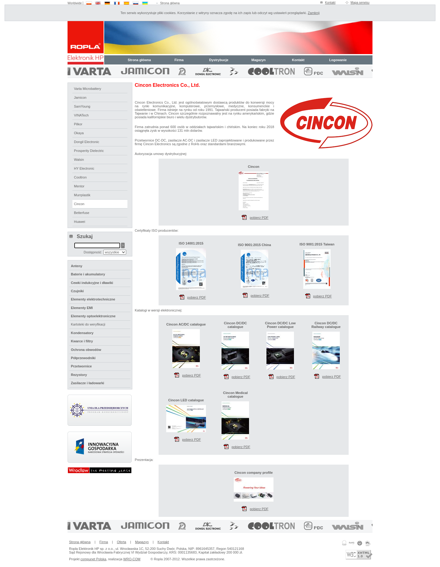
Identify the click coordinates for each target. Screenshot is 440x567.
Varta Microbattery (87, 88)
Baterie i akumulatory (88, 274)
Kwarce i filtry (82, 341)
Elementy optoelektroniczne (93, 316)
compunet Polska (93, 559)
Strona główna (170, 3)
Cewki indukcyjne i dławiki (92, 283)
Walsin (79, 159)
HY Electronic (84, 168)
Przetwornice (81, 366)
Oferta (121, 542)
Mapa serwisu (359, 2)
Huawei (79, 221)
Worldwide (75, 3)
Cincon (79, 204)
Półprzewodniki (83, 358)
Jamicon (80, 97)
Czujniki (77, 291)
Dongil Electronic (86, 142)
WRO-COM (131, 559)
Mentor (79, 186)
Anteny (76, 266)
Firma (179, 60)
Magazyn (258, 60)
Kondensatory (82, 333)
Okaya (79, 133)
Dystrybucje (219, 60)
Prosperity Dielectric (89, 151)
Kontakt (330, 2)
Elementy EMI (82, 308)
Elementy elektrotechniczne (93, 299)
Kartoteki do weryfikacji (88, 324)
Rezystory (79, 375)
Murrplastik (82, 195)
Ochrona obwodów (86, 350)
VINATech (81, 115)
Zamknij (314, 13)
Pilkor (78, 124)
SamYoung (82, 106)
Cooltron (80, 177)
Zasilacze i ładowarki (87, 383)
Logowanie (337, 60)
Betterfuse (81, 213)
